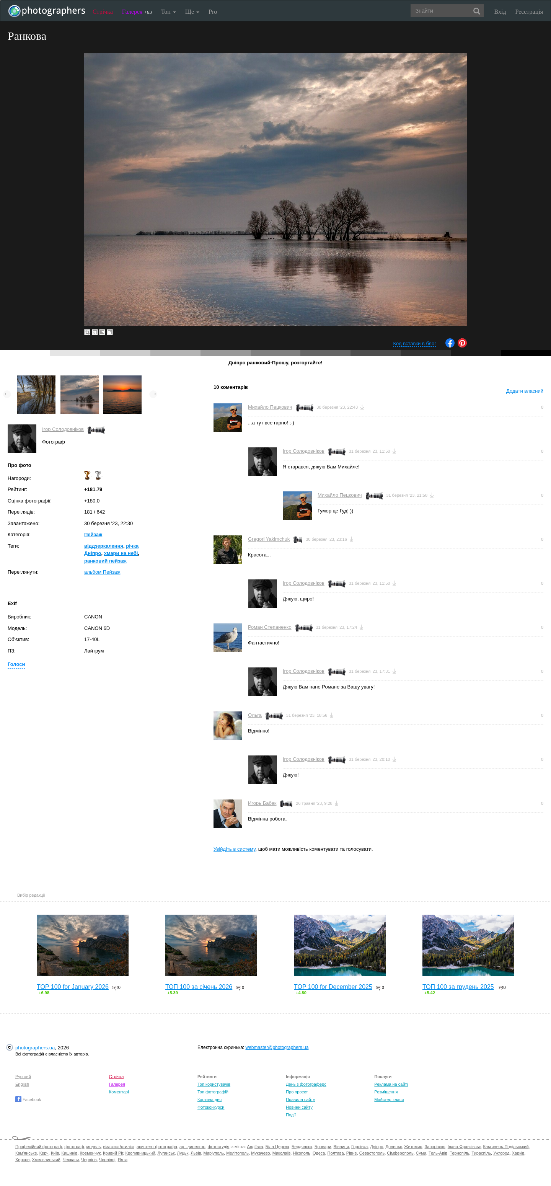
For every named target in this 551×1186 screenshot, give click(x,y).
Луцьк (183, 1153)
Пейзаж (93, 534)
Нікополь (301, 1153)
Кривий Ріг (113, 1153)
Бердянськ (302, 1146)
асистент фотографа (157, 1146)
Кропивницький (140, 1153)
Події (291, 1115)
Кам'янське (26, 1153)
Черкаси (71, 1159)
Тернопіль (459, 1153)
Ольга (255, 715)
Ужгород (501, 1153)
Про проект (297, 1092)
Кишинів (69, 1153)
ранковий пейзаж (105, 561)
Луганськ (166, 1153)
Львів (196, 1153)
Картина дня (209, 1099)
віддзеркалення (103, 546)
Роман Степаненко (270, 627)
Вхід (500, 11)
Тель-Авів (438, 1153)
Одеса (319, 1153)
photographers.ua (35, 1048)
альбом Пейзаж (102, 572)
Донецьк (393, 1146)
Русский (23, 1076)
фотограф (74, 1146)
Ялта (122, 1159)
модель (93, 1146)
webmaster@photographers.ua (277, 1047)
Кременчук (90, 1153)
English (22, 1084)
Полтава (336, 1153)
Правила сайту (300, 1099)
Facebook (28, 1099)
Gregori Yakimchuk (269, 539)
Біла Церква (277, 1146)
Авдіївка (255, 1146)
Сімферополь (400, 1153)
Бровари (323, 1146)
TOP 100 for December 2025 (333, 987)
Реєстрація (529, 11)
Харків (518, 1153)
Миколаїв (281, 1153)
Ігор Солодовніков (63, 429)
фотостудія (219, 1146)
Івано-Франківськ (464, 1146)
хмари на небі (121, 553)
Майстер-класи (389, 1099)
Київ (55, 1153)
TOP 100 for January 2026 (73, 987)
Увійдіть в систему (235, 849)
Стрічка (103, 11)
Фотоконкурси (210, 1107)
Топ (168, 11)
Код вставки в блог (414, 343)
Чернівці (107, 1159)
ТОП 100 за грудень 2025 (458, 987)
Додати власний (524, 391)
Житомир (413, 1146)
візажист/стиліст (118, 1146)
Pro (213, 11)
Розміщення (386, 1092)
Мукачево (260, 1153)
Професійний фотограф (38, 1146)
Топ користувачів (213, 1084)
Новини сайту (299, 1107)
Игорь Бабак (262, 803)
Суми (421, 1153)
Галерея (137, 11)
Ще (192, 11)
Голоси (16, 664)
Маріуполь (214, 1153)
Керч (44, 1153)
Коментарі (119, 1092)
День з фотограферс (306, 1084)
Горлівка (359, 1146)
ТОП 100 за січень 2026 (198, 987)
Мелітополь (237, 1153)
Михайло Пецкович (270, 407)
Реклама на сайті (391, 1084)
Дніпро (376, 1146)
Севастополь (372, 1153)
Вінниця (341, 1146)
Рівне (351, 1153)
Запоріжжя (435, 1146)
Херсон (22, 1159)
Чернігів (88, 1159)
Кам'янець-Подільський (505, 1146)
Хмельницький (46, 1159)
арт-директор (192, 1146)
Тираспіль (481, 1153)
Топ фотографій (212, 1092)
